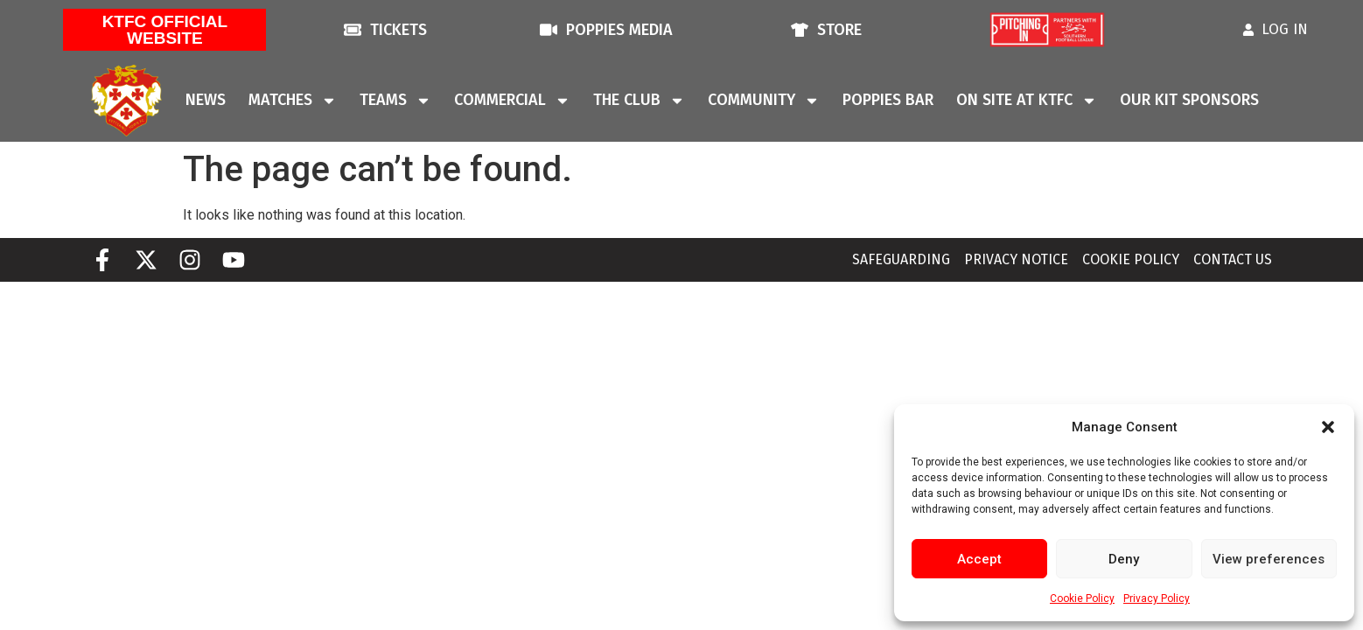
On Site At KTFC (1026, 100)
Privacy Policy (1156, 598)
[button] (1328, 427)
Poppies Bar (887, 99)
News (205, 99)
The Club (639, 100)
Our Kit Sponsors (1189, 99)
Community (764, 100)
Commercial (512, 100)
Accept (979, 559)
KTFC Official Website (165, 29)
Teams (395, 100)
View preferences (1269, 559)
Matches (292, 100)
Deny (1123, 559)
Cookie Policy (1082, 598)
